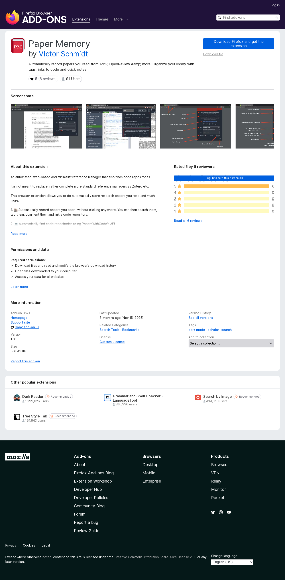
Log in (275, 5)
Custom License (112, 342)
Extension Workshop (93, 481)
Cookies (29, 545)
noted (47, 557)
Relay (216, 481)
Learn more (19, 287)
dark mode (197, 330)
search (226, 330)
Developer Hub (88, 489)
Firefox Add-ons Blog (94, 473)
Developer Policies (91, 497)
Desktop (150, 464)
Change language (224, 556)
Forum (80, 514)
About (80, 464)
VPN (215, 473)
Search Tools (110, 330)
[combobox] (248, 17)
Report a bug (86, 522)
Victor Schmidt (63, 54)
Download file (213, 54)
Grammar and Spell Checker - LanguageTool (138, 398)
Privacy (10, 545)
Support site (20, 322)
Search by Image (217, 396)
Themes (102, 19)
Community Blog (89, 506)
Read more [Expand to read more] (19, 233)
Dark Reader (32, 396)
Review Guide (86, 530)
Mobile (148, 473)
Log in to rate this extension (224, 178)
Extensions (81, 19)
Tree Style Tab (34, 416)
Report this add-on (25, 361)
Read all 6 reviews (188, 221)
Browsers (219, 464)
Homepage (19, 318)
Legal (46, 545)
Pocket (217, 497)
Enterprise (151, 481)
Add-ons (82, 456)
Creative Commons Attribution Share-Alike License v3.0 (155, 557)
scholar (213, 330)
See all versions (201, 318)
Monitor (218, 489)
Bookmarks (130, 330)
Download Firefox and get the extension (239, 43)
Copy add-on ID (25, 327)
